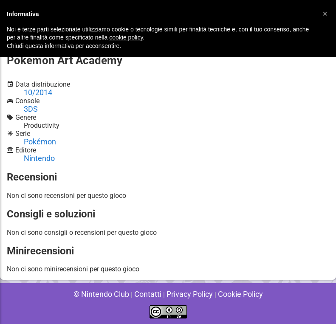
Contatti (149, 294)
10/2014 (37, 91)
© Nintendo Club (107, 294)
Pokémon (38, 139)
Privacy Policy (187, 294)
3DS (30, 107)
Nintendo (37, 155)
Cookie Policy (233, 294)
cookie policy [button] (126, 37)
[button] (325, 13)
